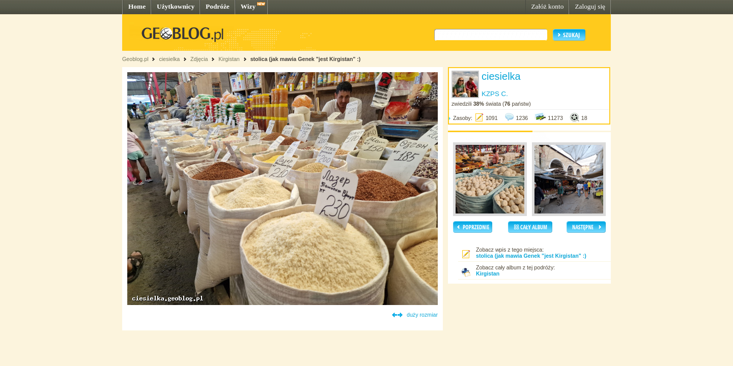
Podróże (218, 6)
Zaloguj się (590, 6)
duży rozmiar (422, 315)
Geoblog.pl (135, 59)
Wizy (248, 6)
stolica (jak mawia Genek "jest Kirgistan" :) (305, 59)
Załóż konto (547, 6)
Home (137, 6)
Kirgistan (228, 59)
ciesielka (169, 59)
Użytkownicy (175, 6)
